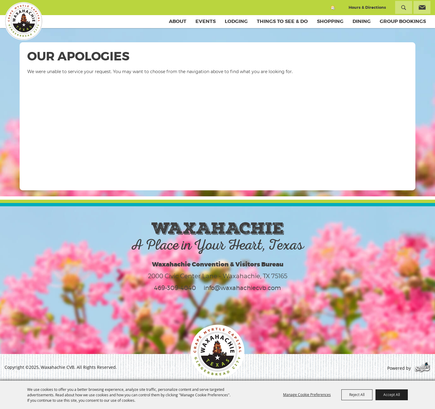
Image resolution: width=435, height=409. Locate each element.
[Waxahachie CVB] (24, 21)
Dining (362, 21)
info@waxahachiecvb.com (242, 287)
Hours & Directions (367, 7)
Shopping (330, 21)
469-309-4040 (175, 287)
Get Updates (422, 7)
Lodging (236, 21)
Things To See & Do (282, 21)
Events (205, 21)
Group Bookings (403, 21)
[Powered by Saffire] (422, 368)
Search (403, 7)
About (177, 21)
